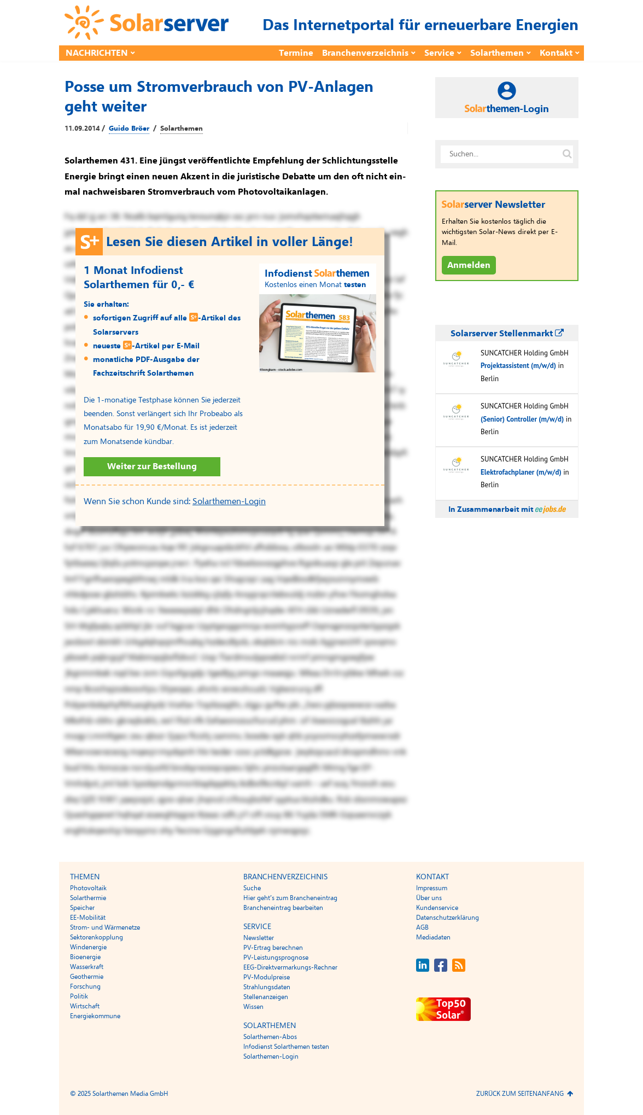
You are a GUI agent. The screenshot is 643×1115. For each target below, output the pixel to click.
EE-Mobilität (88, 917)
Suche (252, 888)
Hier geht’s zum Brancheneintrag (290, 898)
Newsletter (258, 937)
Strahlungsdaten (266, 987)
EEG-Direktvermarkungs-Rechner (290, 967)
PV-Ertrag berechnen (273, 947)
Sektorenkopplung (96, 937)
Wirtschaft (85, 1006)
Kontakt (556, 53)
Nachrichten (97, 53)
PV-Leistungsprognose (275, 957)
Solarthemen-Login (229, 501)
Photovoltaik (88, 888)
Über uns (429, 898)
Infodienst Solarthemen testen (286, 1046)
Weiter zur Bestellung (152, 466)
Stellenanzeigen (265, 997)
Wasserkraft (86, 966)
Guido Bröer (129, 128)
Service (439, 53)
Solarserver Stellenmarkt (507, 334)
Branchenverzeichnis (365, 53)
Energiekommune (95, 1016)
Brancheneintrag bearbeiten (283, 907)
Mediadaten (433, 937)
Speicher (82, 907)
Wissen (253, 1006)
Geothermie (86, 976)
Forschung (85, 986)
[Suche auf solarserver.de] (567, 154)
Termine (296, 53)
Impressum (431, 888)
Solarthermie (88, 898)
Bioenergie (85, 957)
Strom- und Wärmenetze (105, 927)
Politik (79, 996)
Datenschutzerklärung (447, 917)
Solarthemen (497, 53)
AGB (422, 927)
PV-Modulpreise (266, 977)
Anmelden (468, 265)
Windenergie (88, 947)
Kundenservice (437, 907)
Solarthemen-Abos (270, 1036)
